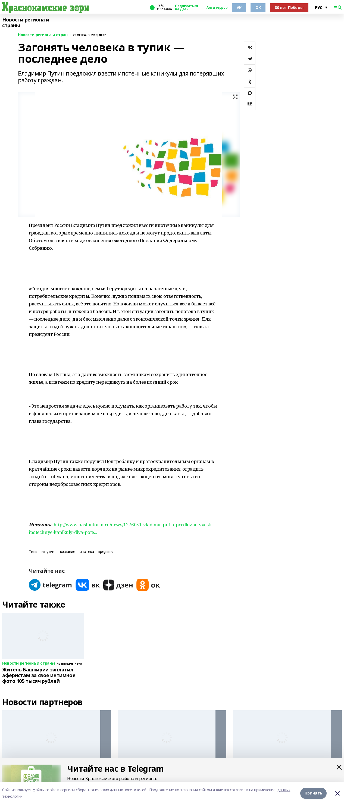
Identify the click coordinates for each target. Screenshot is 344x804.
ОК (258, 7)
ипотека (87, 551)
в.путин (48, 551)
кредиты (105, 551)
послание (67, 551)
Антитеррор (217, 7)
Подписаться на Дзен (186, 7)
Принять (313, 793)
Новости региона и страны (25, 23)
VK (239, 7)
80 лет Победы (289, 7)
